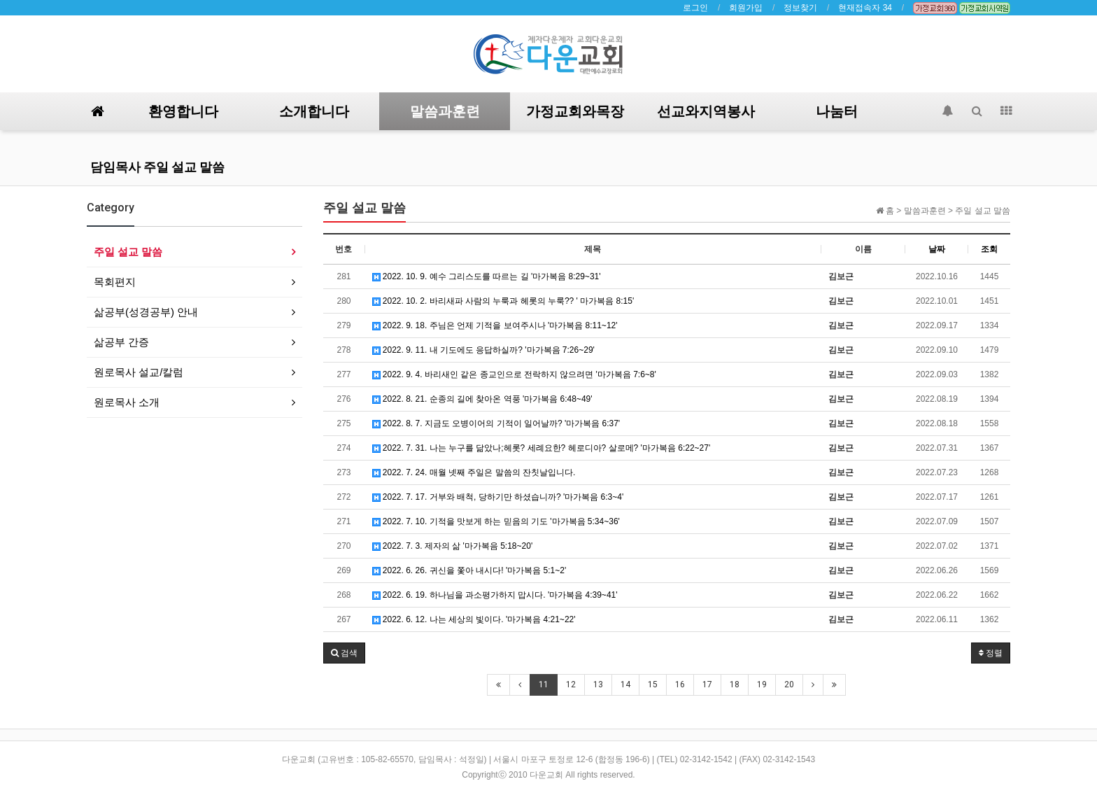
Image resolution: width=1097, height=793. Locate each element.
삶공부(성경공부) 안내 (146, 312)
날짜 (936, 249)
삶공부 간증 (121, 342)
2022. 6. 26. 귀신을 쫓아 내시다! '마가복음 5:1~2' (469, 570)
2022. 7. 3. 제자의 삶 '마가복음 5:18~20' (452, 546)
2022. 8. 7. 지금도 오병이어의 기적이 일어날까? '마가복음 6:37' (496, 423)
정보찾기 (800, 8)
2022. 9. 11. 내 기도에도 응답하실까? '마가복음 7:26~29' (483, 350)
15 (653, 684)
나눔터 (837, 111)
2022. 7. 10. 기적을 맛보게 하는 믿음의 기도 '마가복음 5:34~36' (496, 521)
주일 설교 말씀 (128, 252)
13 (598, 684)
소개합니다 (314, 111)
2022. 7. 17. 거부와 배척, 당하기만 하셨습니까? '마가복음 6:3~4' (498, 497)
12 (571, 684)
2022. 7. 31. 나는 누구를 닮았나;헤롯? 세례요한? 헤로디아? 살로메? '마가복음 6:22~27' (541, 448)
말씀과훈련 (445, 111)
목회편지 (115, 282)
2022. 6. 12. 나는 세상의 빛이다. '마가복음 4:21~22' (474, 619)
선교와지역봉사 (706, 111)
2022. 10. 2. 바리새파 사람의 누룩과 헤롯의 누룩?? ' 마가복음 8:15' (503, 301)
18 (734, 684)
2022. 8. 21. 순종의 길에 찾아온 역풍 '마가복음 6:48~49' (482, 399)
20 (789, 684)
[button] (344, 653)
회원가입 (746, 8)
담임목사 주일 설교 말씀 (157, 167)
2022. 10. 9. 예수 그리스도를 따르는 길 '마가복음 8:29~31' (486, 276)
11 (543, 684)
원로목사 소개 (127, 402)
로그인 (695, 8)
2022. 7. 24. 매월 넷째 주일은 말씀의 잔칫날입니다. (474, 472)
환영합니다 (183, 111)
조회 (989, 249)
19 (762, 684)
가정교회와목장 (575, 111)
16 (680, 684)
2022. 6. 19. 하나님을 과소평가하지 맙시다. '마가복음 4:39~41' (495, 595)
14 (625, 684)
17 (707, 684)
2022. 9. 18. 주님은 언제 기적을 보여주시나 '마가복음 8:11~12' (495, 325)
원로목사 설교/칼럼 (138, 372)
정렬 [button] (991, 653)
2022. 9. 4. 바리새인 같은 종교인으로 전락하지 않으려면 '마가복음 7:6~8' (514, 374)
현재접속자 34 (865, 8)
